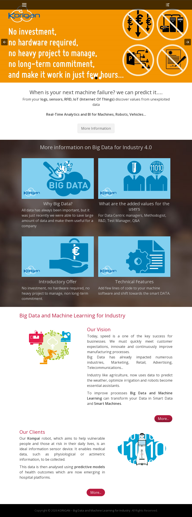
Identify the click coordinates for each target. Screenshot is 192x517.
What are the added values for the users (134, 206)
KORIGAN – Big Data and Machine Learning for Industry (94, 510)
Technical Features (134, 282)
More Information (96, 128)
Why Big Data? (57, 204)
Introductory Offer (58, 282)
